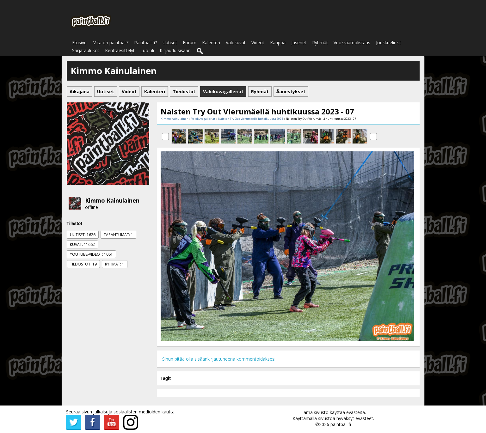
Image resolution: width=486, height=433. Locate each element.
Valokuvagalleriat (203, 119)
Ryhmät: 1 (114, 264)
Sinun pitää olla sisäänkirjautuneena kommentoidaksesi (218, 359)
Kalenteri (211, 43)
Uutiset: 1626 (82, 234)
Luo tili (147, 50)
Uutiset (170, 43)
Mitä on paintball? (110, 43)
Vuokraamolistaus (352, 43)
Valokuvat (236, 43)
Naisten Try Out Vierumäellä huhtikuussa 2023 (250, 119)
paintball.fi (340, 424)
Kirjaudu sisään (175, 50)
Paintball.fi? (145, 43)
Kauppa (278, 43)
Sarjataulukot (85, 50)
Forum (189, 43)
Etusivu (79, 43)
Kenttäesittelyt (120, 50)
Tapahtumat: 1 (118, 234)
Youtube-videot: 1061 (91, 254)
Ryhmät (320, 43)
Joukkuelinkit (388, 43)
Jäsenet (298, 43)
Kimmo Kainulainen (112, 200)
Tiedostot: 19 (83, 264)
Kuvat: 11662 (82, 244)
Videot (257, 43)
